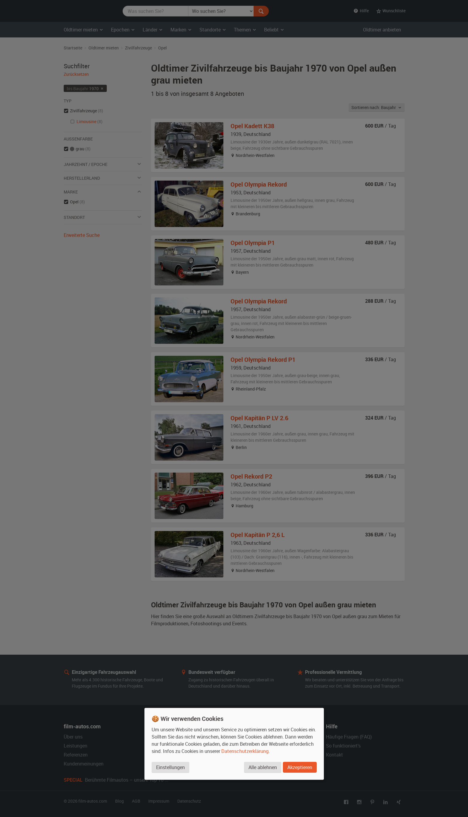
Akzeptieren (299, 767)
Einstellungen (170, 767)
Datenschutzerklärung (245, 751)
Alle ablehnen (263, 767)
